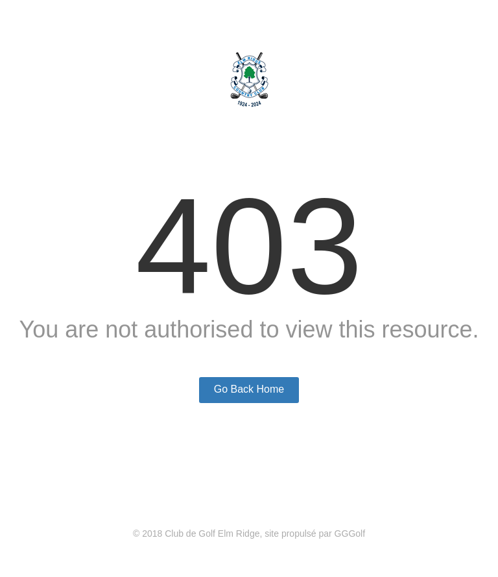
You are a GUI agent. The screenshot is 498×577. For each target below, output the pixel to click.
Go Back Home (249, 389)
